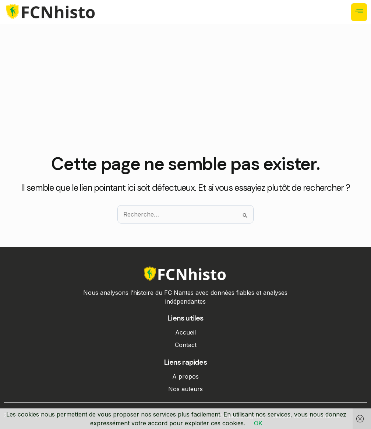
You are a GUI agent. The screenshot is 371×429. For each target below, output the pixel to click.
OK (258, 423)
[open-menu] (359, 12)
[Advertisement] (185, 99)
